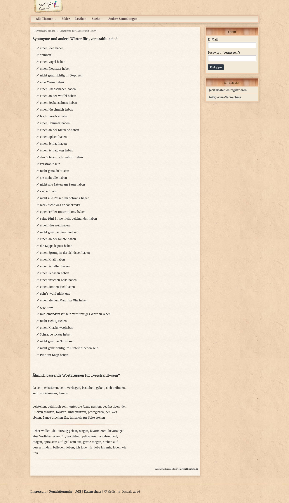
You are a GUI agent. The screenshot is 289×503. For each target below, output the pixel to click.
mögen (37, 442)
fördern (61, 412)
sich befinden (115, 388)
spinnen (45, 55)
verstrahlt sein (50, 164)
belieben (59, 447)
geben (100, 388)
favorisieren (98, 431)
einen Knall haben (52, 259)
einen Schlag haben (53, 143)
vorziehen (73, 436)
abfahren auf (108, 436)
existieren (51, 388)
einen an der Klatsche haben (59, 130)
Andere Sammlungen (124, 19)
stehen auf (110, 442)
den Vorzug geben (64, 431)
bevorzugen (116, 431)
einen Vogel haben (52, 62)
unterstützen (77, 412)
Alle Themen (46, 19)
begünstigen (111, 406)
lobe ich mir (102, 447)
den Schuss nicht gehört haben (61, 157)
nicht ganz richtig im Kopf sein (61, 75)
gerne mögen (92, 442)
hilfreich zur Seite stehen (87, 417)
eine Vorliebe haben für (49, 436)
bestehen (88, 388)
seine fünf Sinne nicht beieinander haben (68, 218)
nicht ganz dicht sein (54, 171)
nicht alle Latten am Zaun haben (62, 184)
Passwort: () (224, 52)
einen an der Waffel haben (58, 96)
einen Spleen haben (53, 137)
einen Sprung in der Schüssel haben (65, 252)
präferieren (90, 436)
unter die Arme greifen (85, 406)
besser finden (42, 447)
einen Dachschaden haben (58, 89)
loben (70, 447)
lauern (63, 393)
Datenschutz (92, 491)
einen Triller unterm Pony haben (63, 212)
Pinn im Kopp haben (54, 355)
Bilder (66, 19)
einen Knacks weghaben (56, 327)
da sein (37, 388)
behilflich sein (57, 406)
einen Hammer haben (55, 123)
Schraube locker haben (55, 334)
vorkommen (48, 393)
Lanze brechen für (55, 417)
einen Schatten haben (55, 266)
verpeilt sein (48, 191)
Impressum (38, 491)
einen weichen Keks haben (58, 280)
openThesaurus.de (189, 469)
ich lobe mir (84, 447)
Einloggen (216, 67)
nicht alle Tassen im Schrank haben (64, 198)
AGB (78, 491)
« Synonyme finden (44, 30)
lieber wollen (42, 431)
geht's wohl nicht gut (55, 293)
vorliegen (73, 388)
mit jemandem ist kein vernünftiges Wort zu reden (75, 314)
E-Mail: (213, 39)
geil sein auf (72, 442)
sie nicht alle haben (53, 177)
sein (62, 388)
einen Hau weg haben (55, 225)
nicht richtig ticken (53, 321)
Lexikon (80, 19)
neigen (83, 431)
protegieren (96, 412)
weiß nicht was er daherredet (60, 205)
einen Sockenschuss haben (58, 102)
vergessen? (231, 52)
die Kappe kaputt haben (56, 246)
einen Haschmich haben (56, 109)
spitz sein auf (53, 442)
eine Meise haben (52, 82)
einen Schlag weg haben (56, 150)
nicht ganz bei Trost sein (57, 341)
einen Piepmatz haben (55, 68)
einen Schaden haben (54, 273)
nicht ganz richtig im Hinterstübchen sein (69, 348)
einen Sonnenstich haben (57, 287)
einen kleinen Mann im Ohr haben (63, 300)
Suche (97, 19)
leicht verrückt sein (53, 116)
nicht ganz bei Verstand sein (59, 232)
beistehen (39, 406)
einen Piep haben (52, 48)
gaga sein (46, 307)
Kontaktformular (60, 491)
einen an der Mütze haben (58, 239)
